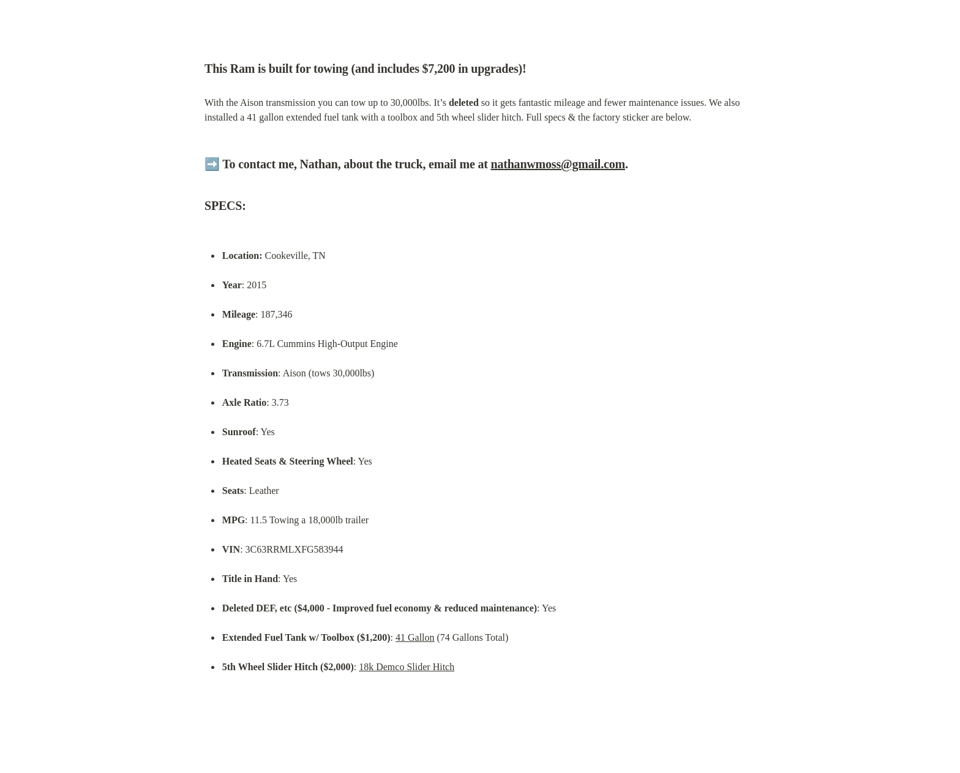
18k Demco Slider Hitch (406, 667)
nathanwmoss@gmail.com (558, 164)
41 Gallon (415, 637)
